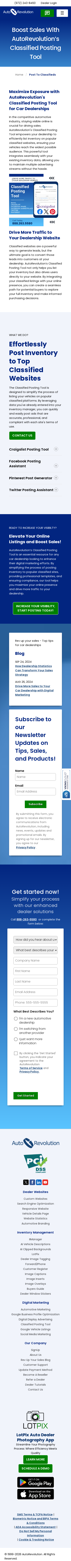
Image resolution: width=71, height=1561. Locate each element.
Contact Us (22, 435)
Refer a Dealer (35, 1379)
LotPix (35, 1254)
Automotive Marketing (35, 1309)
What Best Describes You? (33, 1012)
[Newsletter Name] (35, 777)
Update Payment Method (35, 1370)
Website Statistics (35, 1218)
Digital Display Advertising (35, 1319)
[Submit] (25, 1096)
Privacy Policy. (29, 1071)
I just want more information (30, 1041)
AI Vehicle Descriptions (35, 1244)
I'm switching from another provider (32, 1031)
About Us (35, 1355)
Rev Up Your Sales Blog (35, 1360)
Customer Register (35, 1269)
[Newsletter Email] (35, 791)
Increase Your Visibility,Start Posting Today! (35, 608)
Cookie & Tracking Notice (36, 1539)
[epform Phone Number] (35, 1003)
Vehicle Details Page (35, 1213)
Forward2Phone (35, 1264)
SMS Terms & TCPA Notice (35, 1514)
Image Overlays (35, 1284)
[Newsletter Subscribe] (35, 804)
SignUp (35, 1350)
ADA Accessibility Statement (36, 1527)
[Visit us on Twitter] (26, 1182)
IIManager (35, 1239)
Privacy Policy (25, 847)
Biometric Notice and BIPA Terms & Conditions (35, 1521)
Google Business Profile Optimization (35, 1314)
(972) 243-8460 (25, 3)
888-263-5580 (26, 919)
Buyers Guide (35, 1289)
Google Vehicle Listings (35, 1329)
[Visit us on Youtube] (45, 1182)
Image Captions (35, 1274)
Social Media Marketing (35, 1334)
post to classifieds (42, 75)
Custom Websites (35, 1199)
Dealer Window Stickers (35, 1294)
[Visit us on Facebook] (32, 1182)
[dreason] (16, 1019)
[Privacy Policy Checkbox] (16, 1053)
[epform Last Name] (35, 982)
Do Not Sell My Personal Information (35, 1533)
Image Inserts (35, 1279)
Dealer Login (49, 3)
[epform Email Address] (35, 992)
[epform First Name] (35, 971)
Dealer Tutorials (35, 1385)
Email (19, 786)
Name (19, 771)
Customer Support (35, 1365)
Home (19, 75)
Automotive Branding (36, 1223)
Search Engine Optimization (35, 1204)
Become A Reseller (35, 1375)
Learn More (35, 1459)
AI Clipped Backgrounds (35, 1249)
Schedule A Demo (35, 1468)
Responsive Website (35, 1209)
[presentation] (42, 1081)
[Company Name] (35, 961)
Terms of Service (31, 1068)
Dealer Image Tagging (35, 1259)
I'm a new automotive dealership (35, 1020)
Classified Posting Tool (35, 1324)
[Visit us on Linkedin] (39, 1182)
